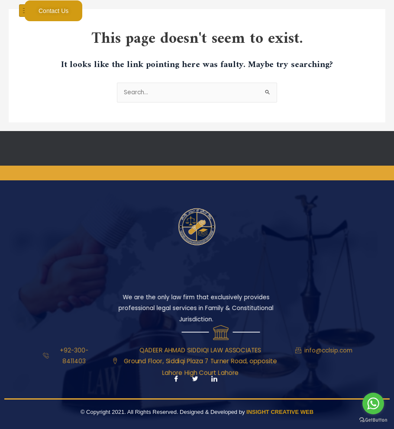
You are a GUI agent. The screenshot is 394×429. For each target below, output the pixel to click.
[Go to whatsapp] (373, 403)
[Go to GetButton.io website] (373, 420)
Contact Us (53, 10)
